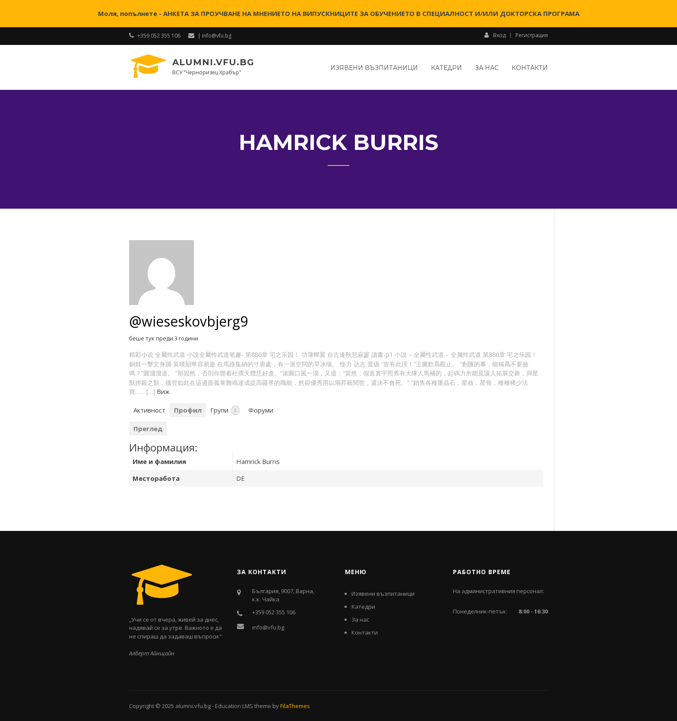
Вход (495, 35)
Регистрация (532, 35)
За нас (487, 68)
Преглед (148, 428)
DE (240, 478)
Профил (188, 410)
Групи (225, 410)
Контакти (530, 68)
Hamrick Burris (258, 461)
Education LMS (234, 706)
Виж (163, 391)
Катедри (446, 68)
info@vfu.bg (268, 627)
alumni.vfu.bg (213, 62)
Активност (149, 410)
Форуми (260, 410)
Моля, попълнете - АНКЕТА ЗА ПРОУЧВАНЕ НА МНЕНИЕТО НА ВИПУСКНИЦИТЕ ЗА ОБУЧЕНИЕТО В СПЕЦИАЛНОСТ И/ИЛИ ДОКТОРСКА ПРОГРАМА (338, 13)
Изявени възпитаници (374, 68)
